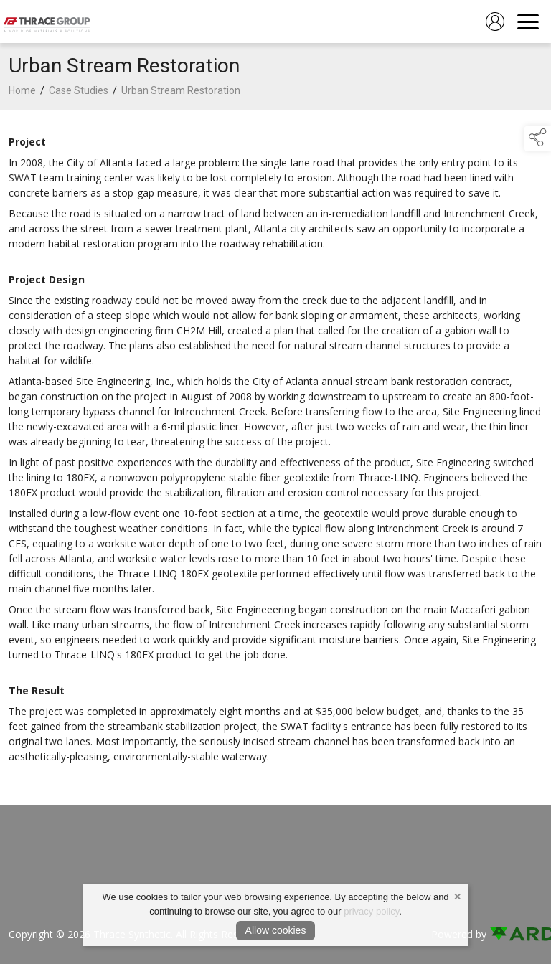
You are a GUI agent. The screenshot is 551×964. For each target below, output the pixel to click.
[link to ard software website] (515, 934)
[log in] (495, 21)
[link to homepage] (47, 21)
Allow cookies (275, 930)
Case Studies (78, 90)
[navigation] (528, 21)
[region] (275, 449)
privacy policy (371, 911)
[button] (537, 138)
